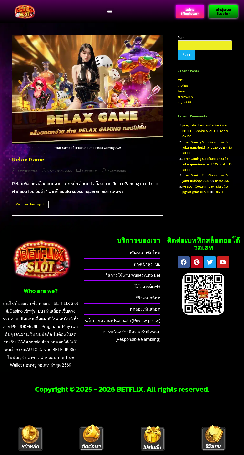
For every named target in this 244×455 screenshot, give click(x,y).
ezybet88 (184, 102)
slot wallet (89, 170)
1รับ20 (218, 191)
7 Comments (116, 170)
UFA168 (183, 85)
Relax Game (28, 159)
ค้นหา (181, 37)
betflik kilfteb (28, 170)
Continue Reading (32, 203)
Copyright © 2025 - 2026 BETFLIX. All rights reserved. (122, 388)
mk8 (181, 79)
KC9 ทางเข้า (185, 96)
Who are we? (41, 290)
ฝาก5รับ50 (222, 180)
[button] (110, 11)
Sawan (182, 90)
